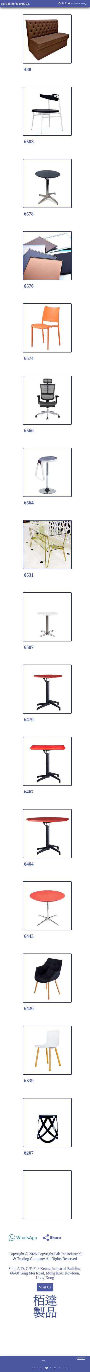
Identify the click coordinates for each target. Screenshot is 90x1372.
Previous (40, 1368)
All (55, 1368)
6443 (29, 936)
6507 (29, 647)
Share (82, 1236)
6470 (29, 719)
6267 (29, 1153)
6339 (29, 1080)
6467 (29, 791)
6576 (29, 286)
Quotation (76, 3)
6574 (29, 358)
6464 (29, 864)
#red (33, 1368)
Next (66, 1368)
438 (27, 69)
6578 (29, 213)
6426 (29, 1008)
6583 (29, 141)
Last (60, 1368)
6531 (29, 575)
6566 (29, 430)
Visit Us (45, 1287)
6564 (29, 502)
